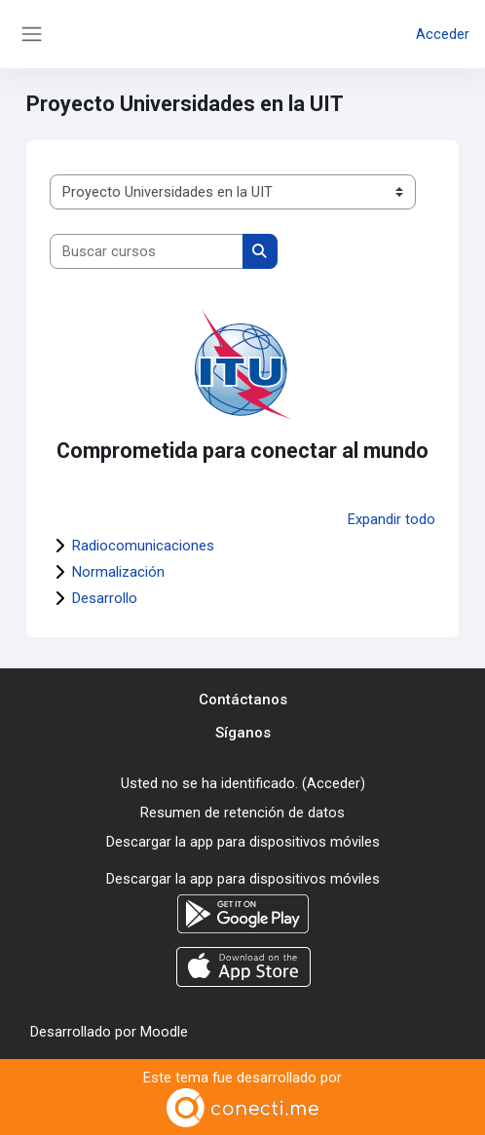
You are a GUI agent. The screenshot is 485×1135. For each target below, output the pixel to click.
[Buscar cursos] (146, 251)
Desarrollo (104, 598)
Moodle (164, 1031)
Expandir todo (391, 519)
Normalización (118, 572)
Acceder (442, 34)
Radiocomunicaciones (143, 545)
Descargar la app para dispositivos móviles (243, 842)
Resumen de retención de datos (242, 812)
